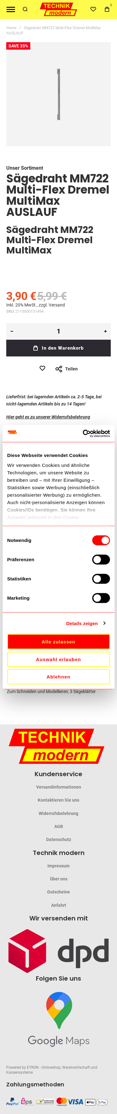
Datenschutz (58, 839)
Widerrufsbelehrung (58, 813)
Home (12, 28)
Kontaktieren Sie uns (58, 800)
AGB (58, 826)
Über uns (58, 878)
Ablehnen (58, 676)
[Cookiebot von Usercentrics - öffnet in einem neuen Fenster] (83, 433)
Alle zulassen (58, 641)
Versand (57, 304)
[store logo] (58, 9)
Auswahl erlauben (58, 659)
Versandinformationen (58, 787)
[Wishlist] (93, 9)
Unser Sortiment (24, 168)
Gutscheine (58, 891)
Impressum (58, 865)
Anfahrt (58, 905)
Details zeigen (82, 623)
